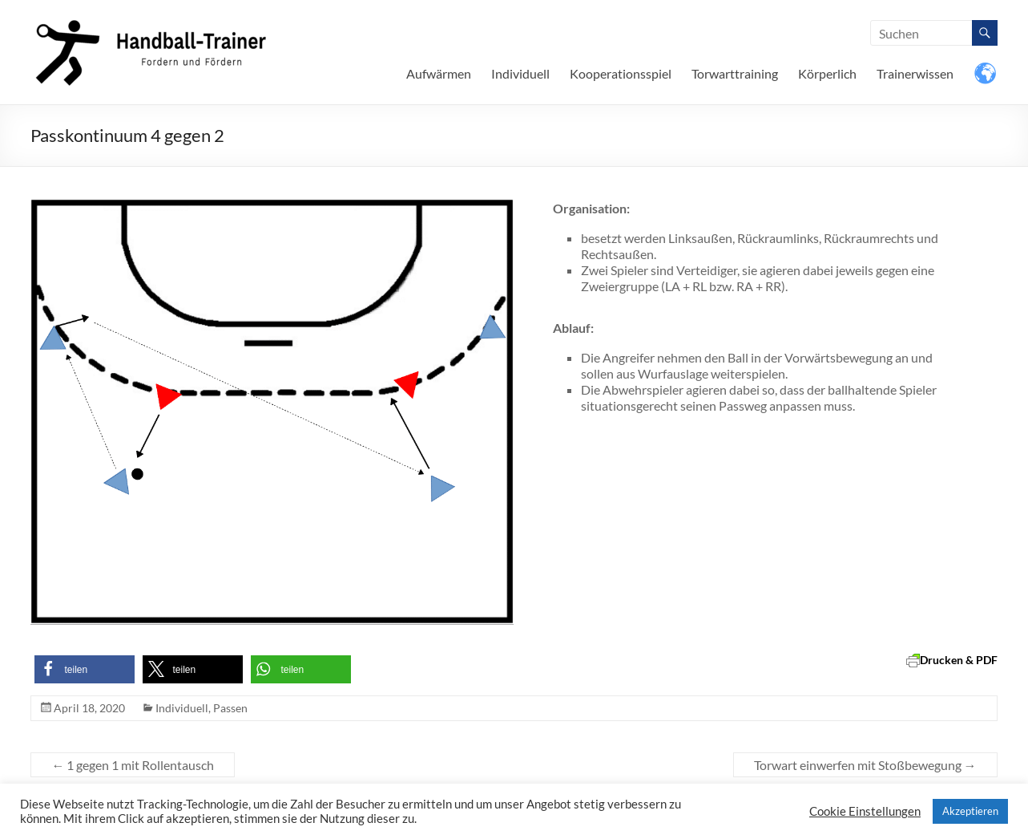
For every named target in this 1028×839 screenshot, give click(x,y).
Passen (230, 708)
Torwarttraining (734, 73)
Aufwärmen (438, 73)
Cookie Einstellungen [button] (865, 811)
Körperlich (827, 73)
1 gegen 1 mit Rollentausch (132, 764)
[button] (84, 669)
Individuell (520, 73)
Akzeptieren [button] (970, 811)
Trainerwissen (915, 73)
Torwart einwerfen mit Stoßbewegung (865, 764)
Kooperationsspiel (620, 73)
